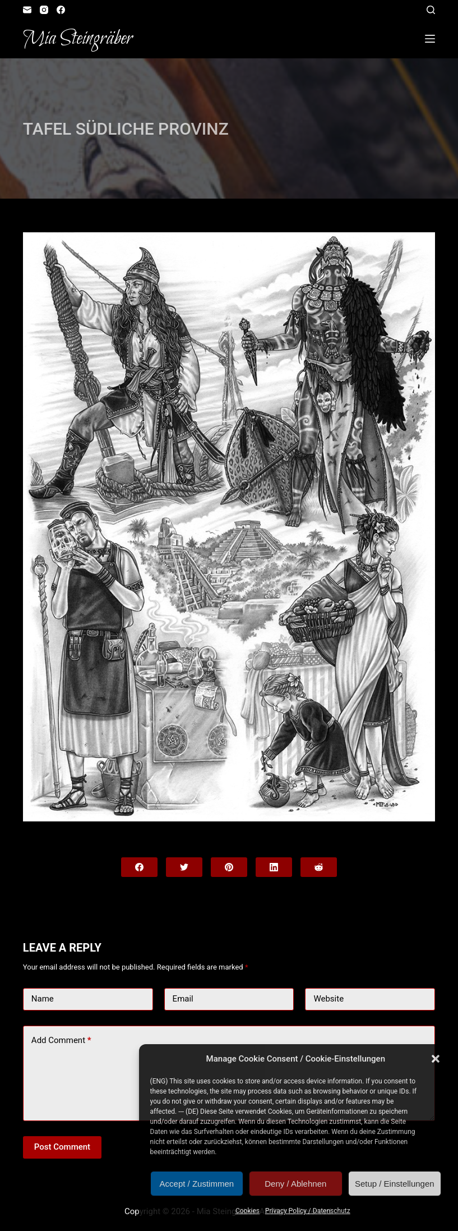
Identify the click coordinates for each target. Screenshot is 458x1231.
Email (183, 999)
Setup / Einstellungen (394, 1183)
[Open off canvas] (430, 39)
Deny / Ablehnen (295, 1183)
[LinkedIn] (274, 867)
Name (42, 999)
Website (328, 999)
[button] (435, 1058)
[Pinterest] (229, 867)
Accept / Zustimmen (197, 1183)
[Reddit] (318, 867)
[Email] (27, 10)
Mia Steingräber (77, 39)
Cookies (247, 1211)
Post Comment (62, 1147)
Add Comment (61, 1040)
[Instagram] (44, 10)
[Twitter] (184, 867)
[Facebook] (61, 10)
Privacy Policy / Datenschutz (307, 1211)
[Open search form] (431, 10)
